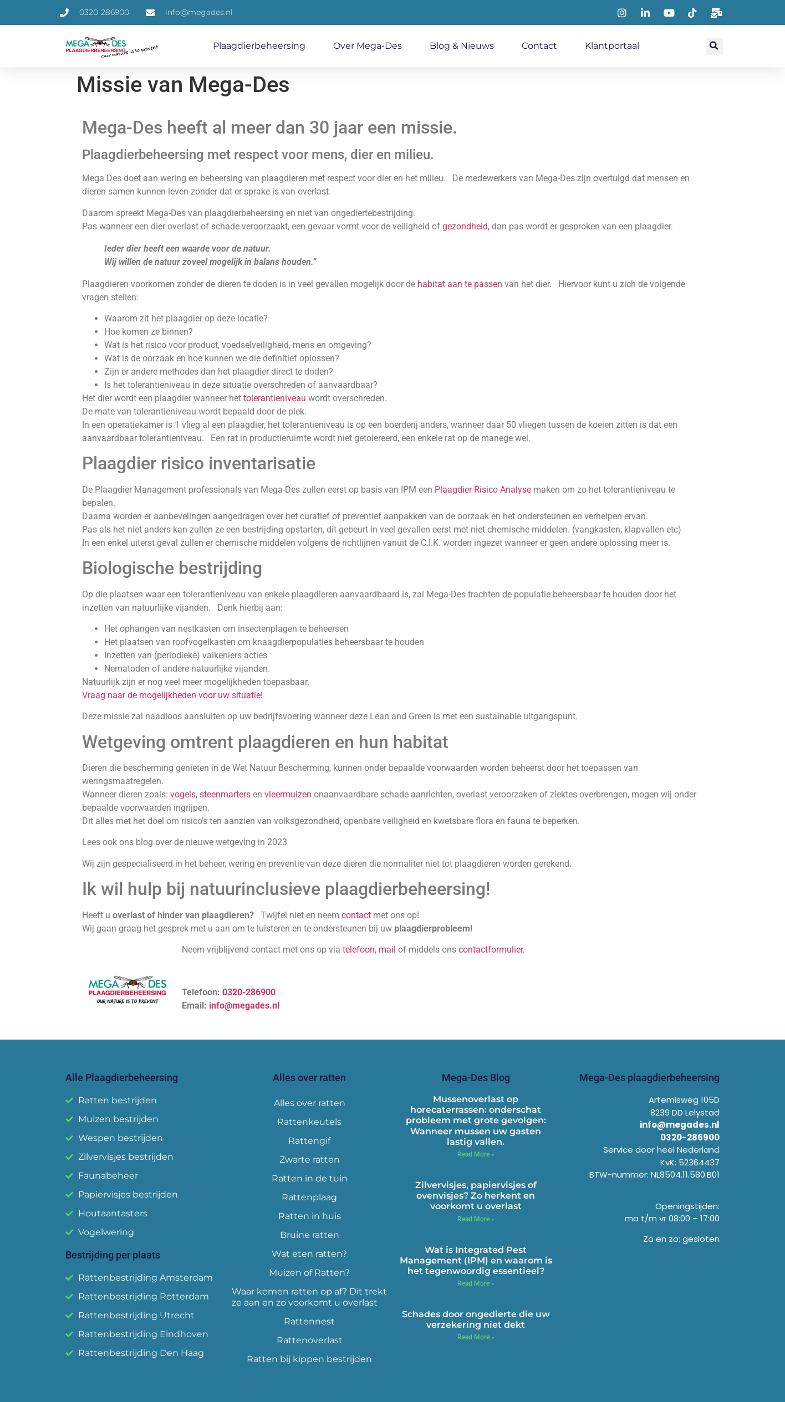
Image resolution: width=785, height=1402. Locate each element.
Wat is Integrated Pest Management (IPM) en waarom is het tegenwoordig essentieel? (476, 1260)
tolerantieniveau (274, 398)
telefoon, (359, 949)
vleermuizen (288, 794)
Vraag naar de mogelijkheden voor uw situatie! (172, 695)
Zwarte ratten (309, 1159)
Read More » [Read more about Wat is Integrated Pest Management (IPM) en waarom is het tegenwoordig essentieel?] (476, 1283)
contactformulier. (491, 949)
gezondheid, (466, 226)
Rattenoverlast (310, 1340)
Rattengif (309, 1140)
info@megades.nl (244, 1005)
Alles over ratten (309, 1103)
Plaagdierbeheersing (259, 45)
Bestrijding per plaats (112, 1255)
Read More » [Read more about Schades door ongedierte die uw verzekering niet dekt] (476, 1337)
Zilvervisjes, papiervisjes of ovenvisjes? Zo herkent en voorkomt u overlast (476, 1195)
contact (356, 915)
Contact (539, 45)
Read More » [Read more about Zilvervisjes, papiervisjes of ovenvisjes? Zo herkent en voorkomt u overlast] (476, 1219)
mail (387, 949)
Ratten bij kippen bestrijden (309, 1359)
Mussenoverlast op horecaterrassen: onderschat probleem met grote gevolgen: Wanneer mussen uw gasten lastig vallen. (476, 1120)
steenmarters (225, 794)
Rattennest (309, 1321)
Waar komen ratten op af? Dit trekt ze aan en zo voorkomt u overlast (309, 1297)
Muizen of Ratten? (309, 1272)
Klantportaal (612, 45)
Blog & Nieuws (462, 45)
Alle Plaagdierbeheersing (121, 1077)
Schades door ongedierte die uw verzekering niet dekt (476, 1319)
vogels (183, 794)
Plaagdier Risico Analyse (484, 489)
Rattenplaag (309, 1197)
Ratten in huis (309, 1216)
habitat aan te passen (459, 284)
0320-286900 (248, 992)
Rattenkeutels (309, 1122)
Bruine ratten (309, 1235)
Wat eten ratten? (309, 1254)
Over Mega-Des (367, 45)
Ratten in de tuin (310, 1178)
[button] (714, 46)
